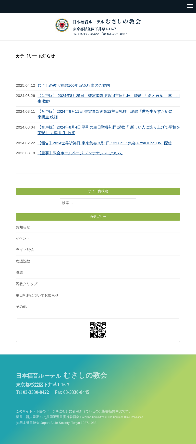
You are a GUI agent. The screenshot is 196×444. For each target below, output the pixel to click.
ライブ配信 (25, 250)
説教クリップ (26, 284)
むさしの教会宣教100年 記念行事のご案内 (74, 85)
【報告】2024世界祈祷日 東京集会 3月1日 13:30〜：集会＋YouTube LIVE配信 (105, 143)
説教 (19, 272)
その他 (21, 307)
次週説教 (23, 261)
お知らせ (23, 227)
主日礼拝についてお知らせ (37, 295)
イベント (23, 238)
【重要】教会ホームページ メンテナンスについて (80, 153)
